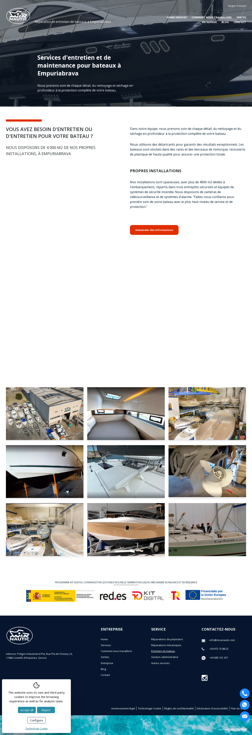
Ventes (241, 17)
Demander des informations (154, 230)
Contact (239, 22)
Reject (46, 710)
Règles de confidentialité (179, 708)
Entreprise (209, 22)
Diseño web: (232, 729)
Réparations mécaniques (166, 645)
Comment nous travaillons (212, 17)
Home (171, 17)
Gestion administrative (164, 657)
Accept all (26, 710)
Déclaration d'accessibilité (212, 708)
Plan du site (238, 708)
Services (106, 645)
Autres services (160, 663)
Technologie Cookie (149, 708)
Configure (36, 720)
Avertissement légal (123, 708)
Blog (225, 22)
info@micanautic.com (222, 640)
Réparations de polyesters (167, 639)
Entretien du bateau (163, 651)
